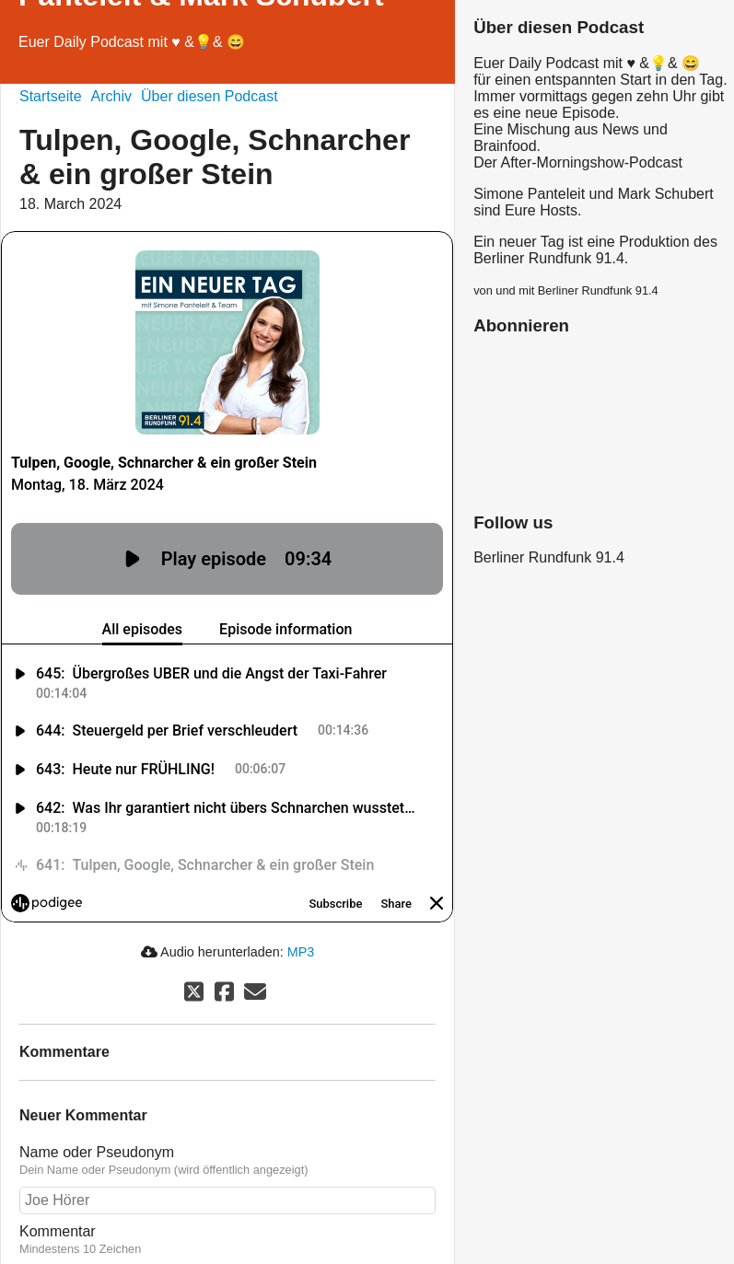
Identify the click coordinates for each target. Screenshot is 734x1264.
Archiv (111, 96)
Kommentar (57, 1231)
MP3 (301, 952)
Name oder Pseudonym (96, 1152)
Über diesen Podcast (209, 96)
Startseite (50, 96)
